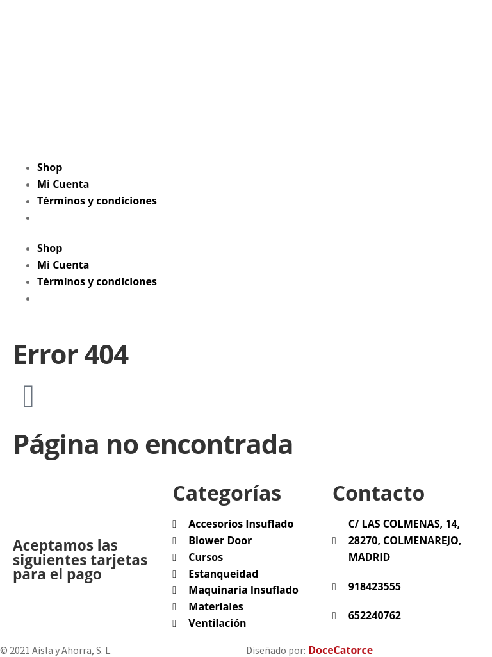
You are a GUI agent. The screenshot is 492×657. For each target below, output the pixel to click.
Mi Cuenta (63, 184)
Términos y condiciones (97, 201)
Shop (49, 167)
